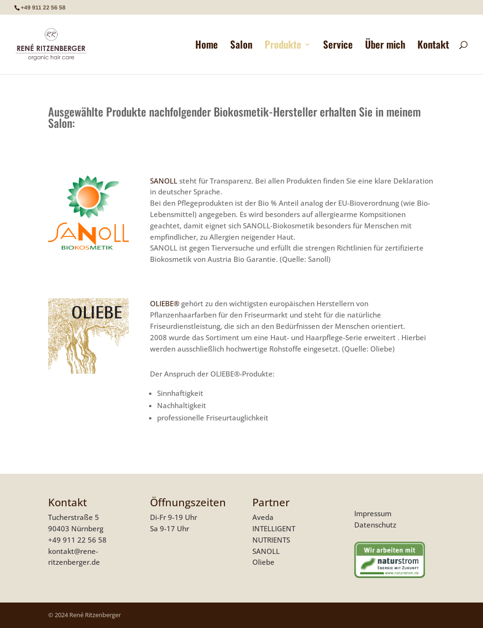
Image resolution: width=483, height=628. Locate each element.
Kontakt (433, 46)
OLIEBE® (164, 303)
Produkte (283, 46)
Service (338, 46)
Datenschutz (375, 524)
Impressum (372, 513)
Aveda (263, 517)
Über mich (385, 46)
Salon (241, 46)
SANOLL (164, 180)
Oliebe (263, 562)
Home (206, 46)
